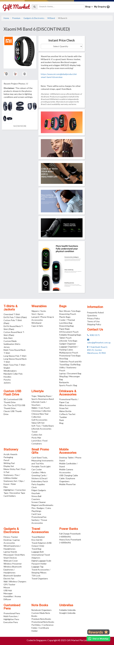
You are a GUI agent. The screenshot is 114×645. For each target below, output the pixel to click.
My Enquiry (102, 6)
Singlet (7, 367)
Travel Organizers (39, 578)
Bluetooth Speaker (12, 575)
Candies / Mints (38, 472)
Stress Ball (36, 496)
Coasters (35, 499)
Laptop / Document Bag (70, 373)
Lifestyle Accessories (41, 428)
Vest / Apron (37, 314)
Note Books (39, 605)
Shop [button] (89, 7)
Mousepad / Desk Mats (14, 554)
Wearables (39, 306)
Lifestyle (37, 391)
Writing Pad (9, 463)
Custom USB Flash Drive (12, 393)
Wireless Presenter (13, 563)
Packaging (8, 457)
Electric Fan (9, 578)
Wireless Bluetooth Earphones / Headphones (13, 569)
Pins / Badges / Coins (41, 508)
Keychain (35, 493)
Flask (61, 420)
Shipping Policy (94, 324)
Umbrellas (66, 605)
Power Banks (68, 529)
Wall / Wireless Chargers (15, 581)
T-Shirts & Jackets (11, 308)
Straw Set (63, 408)
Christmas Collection (41, 411)
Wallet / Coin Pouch (40, 408)
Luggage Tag (37, 566)
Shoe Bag (63, 358)
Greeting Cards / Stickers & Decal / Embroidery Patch (39, 478)
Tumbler (63, 417)
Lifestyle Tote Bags (68, 340)
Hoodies (7, 376)
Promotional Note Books (42, 622)
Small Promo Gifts (40, 451)
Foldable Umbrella (67, 610)
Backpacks (64, 382)
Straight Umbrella (67, 613)
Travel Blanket (38, 537)
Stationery (11, 449)
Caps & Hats (37, 326)
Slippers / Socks (38, 311)
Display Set (9, 466)
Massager (8, 593)
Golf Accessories (39, 420)
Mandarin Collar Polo (13, 373)
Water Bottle (65, 411)
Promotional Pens (12, 613)
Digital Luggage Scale (41, 560)
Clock (34, 487)
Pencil (6, 460)
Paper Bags (64, 329)
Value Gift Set (38, 422)
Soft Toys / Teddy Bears (42, 425)
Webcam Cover (11, 560)
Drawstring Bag (66, 326)
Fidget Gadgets (38, 490)
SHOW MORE (19, 126)
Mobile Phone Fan (67, 484)
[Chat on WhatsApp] (98, 638)
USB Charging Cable (68, 475)
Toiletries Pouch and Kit (70, 361)
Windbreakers (10, 370)
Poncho (7, 379)
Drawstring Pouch (67, 314)
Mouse (7, 587)
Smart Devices (10, 557)
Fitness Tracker (11, 537)
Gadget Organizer (67, 343)
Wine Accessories (67, 405)
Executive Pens (11, 622)
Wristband (36, 323)
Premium (16, 18)
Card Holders (10, 496)
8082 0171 (93, 335)
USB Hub (8, 590)
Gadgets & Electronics (33, 18)
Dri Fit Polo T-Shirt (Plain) (15, 317)
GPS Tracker (9, 584)
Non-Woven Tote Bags (70, 311)
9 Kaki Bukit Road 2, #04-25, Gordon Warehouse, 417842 (97, 350)
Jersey (7, 347)
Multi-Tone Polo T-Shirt (14, 365)
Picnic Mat (36, 437)
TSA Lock (35, 575)
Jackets (7, 382)
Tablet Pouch (65, 337)
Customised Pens (12, 607)
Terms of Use (93, 321)
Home (6, 18)
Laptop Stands (10, 551)
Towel (34, 431)
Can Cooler (36, 469)
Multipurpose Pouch (68, 352)
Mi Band (51, 18)
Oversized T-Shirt (12, 314)
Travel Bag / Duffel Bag (69, 364)
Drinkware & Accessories (67, 393)
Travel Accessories (40, 531)
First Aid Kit (36, 540)
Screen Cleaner (38, 502)
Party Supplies (38, 484)
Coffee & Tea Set (67, 414)
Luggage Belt (37, 551)
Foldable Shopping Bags (70, 334)
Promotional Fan (38, 517)
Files (6, 487)
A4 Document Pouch (69, 332)
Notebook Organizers (41, 610)
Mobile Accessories (67, 451)
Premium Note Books (41, 619)
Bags (62, 306)
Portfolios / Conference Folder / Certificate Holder (42, 628)
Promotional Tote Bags (70, 355)
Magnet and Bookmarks (42, 505)
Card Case (36, 514)
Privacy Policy (93, 318)
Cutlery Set (36, 434)
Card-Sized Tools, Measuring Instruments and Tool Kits (42, 460)
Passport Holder (39, 563)
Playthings (36, 511)
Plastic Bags (65, 317)
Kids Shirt (8, 338)
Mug (61, 423)
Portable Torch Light (41, 466)
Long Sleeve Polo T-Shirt (15, 356)
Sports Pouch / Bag (68, 385)
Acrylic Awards (10, 454)
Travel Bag (36, 549)
